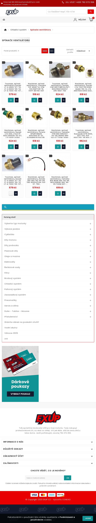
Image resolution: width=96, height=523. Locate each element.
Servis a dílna (11, 305)
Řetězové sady (12, 267)
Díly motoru (10, 240)
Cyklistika (9, 234)
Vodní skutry (10, 327)
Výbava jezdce (12, 229)
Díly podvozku (11, 245)
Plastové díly (11, 251)
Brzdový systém (12, 278)
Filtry (6, 272)
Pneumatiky (10, 300)
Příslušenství (11, 316)
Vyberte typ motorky (15, 223)
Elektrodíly (9, 262)
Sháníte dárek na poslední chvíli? (21, 322)
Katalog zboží (10, 217)
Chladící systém (13, 283)
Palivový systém (12, 289)
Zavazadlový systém (15, 294)
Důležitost (84, 50)
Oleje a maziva (12, 256)
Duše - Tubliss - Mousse (16, 311)
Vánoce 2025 (11, 333)
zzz (6, 338)
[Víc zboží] (67, 11)
